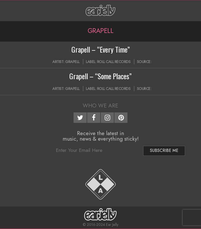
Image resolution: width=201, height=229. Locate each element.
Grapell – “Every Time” (100, 49)
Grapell (72, 61)
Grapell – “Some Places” (100, 76)
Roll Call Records (114, 61)
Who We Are (100, 106)
